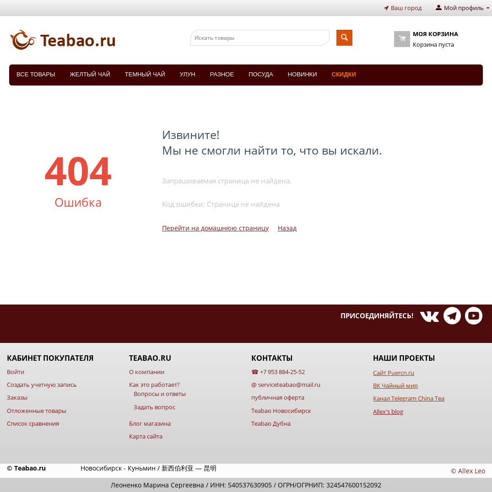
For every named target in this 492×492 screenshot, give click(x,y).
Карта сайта (145, 436)
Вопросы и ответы (160, 394)
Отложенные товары (36, 410)
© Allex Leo (468, 470)
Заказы (17, 397)
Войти (15, 372)
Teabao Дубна (271, 423)
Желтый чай (90, 74)
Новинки (302, 74)
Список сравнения (33, 423)
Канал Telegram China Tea (408, 398)
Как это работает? (154, 384)
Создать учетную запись (42, 384)
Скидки (344, 74)
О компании (146, 372)
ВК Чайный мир (395, 385)
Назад (287, 228)
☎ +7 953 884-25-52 (278, 372)
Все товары (35, 74)
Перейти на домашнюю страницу (215, 228)
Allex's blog (388, 411)
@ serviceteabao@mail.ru (285, 384)
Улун (187, 74)
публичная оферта (277, 397)
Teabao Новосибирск (281, 410)
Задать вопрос (154, 407)
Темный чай (145, 74)
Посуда (261, 74)
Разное (222, 74)
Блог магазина (150, 423)
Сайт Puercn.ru (393, 373)
